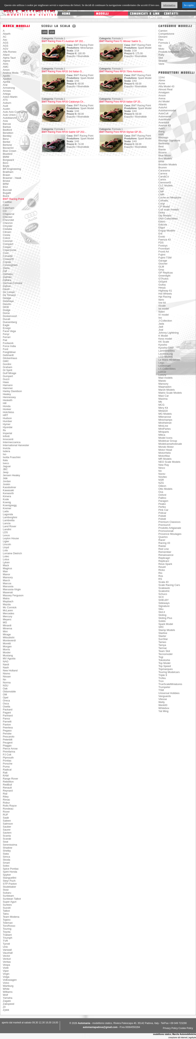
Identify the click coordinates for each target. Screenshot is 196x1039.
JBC (5, 469)
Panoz (6, 718)
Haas (6, 382)
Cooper (7, 246)
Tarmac (162, 648)
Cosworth (8, 259)
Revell (162, 566)
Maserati (8, 592)
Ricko (161, 569)
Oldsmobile (9, 691)
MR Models (165, 458)
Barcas (7, 123)
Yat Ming (163, 711)
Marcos (7, 583)
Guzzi (6, 379)
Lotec (6, 556)
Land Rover (9, 526)
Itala (5, 460)
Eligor (161, 227)
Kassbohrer (9, 487)
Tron (161, 681)
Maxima (163, 398)
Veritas (7, 961)
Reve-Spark (165, 563)
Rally (161, 54)
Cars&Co (163, 176)
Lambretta (9, 520)
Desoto (7, 304)
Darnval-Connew (12, 283)
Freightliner (9, 352)
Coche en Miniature (169, 197)
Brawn (6, 174)
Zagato (7, 1000)
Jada (161, 323)
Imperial (7, 433)
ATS (5, 99)
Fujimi (161, 254)
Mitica (161, 434)
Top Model (164, 663)
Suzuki (7, 907)
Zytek (6, 1009)
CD (5, 210)
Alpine (6, 60)
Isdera (6, 451)
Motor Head (165, 449)
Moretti (7, 643)
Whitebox (163, 708)
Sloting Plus (165, 618)
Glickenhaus (10, 358)
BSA (5, 186)
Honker (7, 409)
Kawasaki (8, 490)
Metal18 (163, 410)
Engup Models (166, 230)
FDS (161, 242)
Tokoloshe (164, 660)
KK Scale (163, 341)
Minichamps (165, 419)
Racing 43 (164, 542)
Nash (6, 667)
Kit (159, 45)
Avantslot (163, 122)
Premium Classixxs (169, 521)
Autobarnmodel (167, 110)
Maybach (8, 601)
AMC (6, 66)
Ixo (160, 317)
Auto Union (9, 114)
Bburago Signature (169, 140)
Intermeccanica (11, 442)
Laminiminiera (166, 350)
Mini (5, 631)
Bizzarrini (8, 147)
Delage (7, 298)
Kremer (7, 508)
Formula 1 (164, 42)
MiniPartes (164, 428)
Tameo (162, 642)
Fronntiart (164, 248)
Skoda (6, 859)
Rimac (6, 799)
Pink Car (163, 509)
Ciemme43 (164, 182)
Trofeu (162, 678)
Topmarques (165, 669)
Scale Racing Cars (169, 584)
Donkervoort (10, 316)
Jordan (7, 481)
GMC (6, 361)
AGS (5, 42)
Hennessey (9, 397)
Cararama (164, 170)
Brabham (8, 171)
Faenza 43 (164, 239)
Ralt (5, 772)
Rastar (162, 545)
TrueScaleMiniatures (170, 684)
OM (5, 694)
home (66, 13)
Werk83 (162, 705)
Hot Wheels (165, 293)
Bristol (6, 180)
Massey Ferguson (13, 595)
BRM (6, 183)
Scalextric (164, 590)
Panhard (8, 715)
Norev (161, 473)
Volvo (6, 982)
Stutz (6, 889)
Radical (7, 769)
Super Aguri (9, 901)
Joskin (6, 484)
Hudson (7, 418)
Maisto (162, 380)
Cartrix (162, 179)
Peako (162, 503)
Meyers (7, 619)
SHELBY (163, 599)
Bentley (7, 135)
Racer (161, 539)
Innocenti (8, 439)
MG (5, 622)
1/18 (52, 32)
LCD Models (165, 356)
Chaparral (8, 213)
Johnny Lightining (168, 332)
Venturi (7, 958)
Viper (6, 970)
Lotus (6, 559)
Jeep (5, 472)
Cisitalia (7, 228)
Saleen (7, 820)
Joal (160, 329)
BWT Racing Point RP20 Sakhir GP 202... (64, 132)
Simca (6, 856)
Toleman (8, 922)
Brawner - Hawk (12, 177)
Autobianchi (9, 117)
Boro (5, 162)
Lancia (6, 523)
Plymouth (8, 757)
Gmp (161, 269)
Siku (160, 609)
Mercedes (8, 613)
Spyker (7, 874)
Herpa (161, 287)
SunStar (163, 639)
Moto (161, 48)
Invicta (6, 448)
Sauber (7, 826)
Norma (7, 682)
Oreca (6, 700)
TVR (5, 940)
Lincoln (7, 544)
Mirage (7, 634)
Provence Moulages (169, 533)
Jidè (5, 478)
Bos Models (165, 158)
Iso (4, 454)
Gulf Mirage (9, 373)
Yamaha (7, 997)
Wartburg (8, 985)
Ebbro (161, 221)
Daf (5, 271)
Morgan (7, 646)
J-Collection (165, 320)
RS (160, 578)
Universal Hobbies (169, 693)
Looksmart (164, 365)
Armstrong (9, 87)
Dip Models (164, 215)
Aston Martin (10, 96)
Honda (6, 406)
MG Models (165, 413)
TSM (161, 690)
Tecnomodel (165, 654)
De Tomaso (9, 295)
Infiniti (6, 436)
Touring (7, 928)
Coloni (6, 237)
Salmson (8, 823)
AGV (5, 48)
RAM (6, 775)
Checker (7, 216)
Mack (6, 565)
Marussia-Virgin (12, 589)
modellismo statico (32, 14)
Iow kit (162, 302)
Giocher (163, 263)
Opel (5, 697)
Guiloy (162, 284)
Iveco (6, 463)
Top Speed (164, 666)
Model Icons (165, 437)
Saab (6, 817)
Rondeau (8, 808)
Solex (6, 865)
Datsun (7, 286)
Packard (7, 709)
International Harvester (16, 445)
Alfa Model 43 (166, 86)
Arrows (7, 90)
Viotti (6, 967)
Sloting (162, 615)
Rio (160, 572)
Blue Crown (9, 150)
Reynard (8, 790)
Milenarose (164, 416)
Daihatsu (8, 274)
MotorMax (164, 455)
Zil (4, 1006)
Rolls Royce (10, 805)
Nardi (6, 664)
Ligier (6, 541)
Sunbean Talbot (12, 898)
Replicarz (163, 560)
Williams (7, 991)
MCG (161, 404)
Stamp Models (166, 630)
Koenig (7, 502)
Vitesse (162, 699)
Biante (162, 149)
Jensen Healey (11, 475)
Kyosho (162, 344)
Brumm (162, 167)
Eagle (6, 325)
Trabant (7, 934)
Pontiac (7, 760)
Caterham (8, 207)
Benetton (8, 132)
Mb (160, 401)
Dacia (6, 268)
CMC (161, 188)
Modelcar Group (167, 440)
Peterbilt (7, 739)
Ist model (163, 308)
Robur (6, 802)
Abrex (161, 80)
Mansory (8, 577)
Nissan (7, 676)
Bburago (163, 137)
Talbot (6, 910)
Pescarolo (8, 736)
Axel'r (161, 128)
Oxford (162, 494)
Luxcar (162, 371)
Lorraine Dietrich (12, 553)
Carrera (162, 173)
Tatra (6, 913)
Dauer (6, 289)
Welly (161, 702)
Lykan (6, 562)
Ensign (7, 328)
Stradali (162, 60)
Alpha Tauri (9, 57)
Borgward (8, 159)
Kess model (165, 338)
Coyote (7, 262)
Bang (161, 131)
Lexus (6, 535)
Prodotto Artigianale (169, 527)
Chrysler (7, 225)
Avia (5, 120)
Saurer (7, 829)
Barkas (7, 126)
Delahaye (8, 301)
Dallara (7, 280)
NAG (5, 661)
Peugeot (7, 742)
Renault (7, 787)
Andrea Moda (10, 72)
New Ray (163, 464)
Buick (6, 195)
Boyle (6, 165)
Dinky (161, 212)
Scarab (7, 838)
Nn (4, 679)
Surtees (7, 904)
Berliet (6, 141)
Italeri (161, 311)
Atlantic (162, 104)
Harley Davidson (12, 391)
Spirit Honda (10, 871)
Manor (6, 574)
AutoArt (162, 107)
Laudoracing (165, 353)
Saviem (7, 832)
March (6, 580)
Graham (7, 367)
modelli (102, 13)
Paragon (163, 500)
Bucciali (7, 189)
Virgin (6, 973)
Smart (6, 862)
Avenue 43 (164, 125)
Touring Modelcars (169, 672)
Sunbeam (8, 895)
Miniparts (163, 431)
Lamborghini (10, 517)
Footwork (8, 343)
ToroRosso (9, 925)
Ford (5, 349)
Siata (6, 853)
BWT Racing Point (13, 198)
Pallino (162, 497)
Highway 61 (165, 290)
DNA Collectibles (168, 218)
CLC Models (165, 185)
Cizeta (6, 234)
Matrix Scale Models (170, 392)
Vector (6, 955)
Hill (4, 403)
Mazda (7, 604)
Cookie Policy (185, 1028)
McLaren (8, 610)
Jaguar (7, 466)
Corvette (8, 255)
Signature (164, 606)
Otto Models (165, 488)
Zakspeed (8, 1003)
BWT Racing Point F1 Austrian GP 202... (63, 41)
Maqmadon (164, 386)
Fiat (5, 340)
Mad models (165, 377)
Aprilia (6, 81)
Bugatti (7, 192)
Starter (162, 636)
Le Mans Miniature (169, 359)
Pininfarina (9, 751)
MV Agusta (9, 658)
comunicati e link (145, 13)
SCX (161, 596)
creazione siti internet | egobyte (182, 1037)
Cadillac (7, 201)
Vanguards (164, 696)
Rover (6, 811)
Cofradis (163, 200)
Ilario (161, 299)
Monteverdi (9, 640)
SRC (161, 627)
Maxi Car (163, 395)
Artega (6, 93)
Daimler (7, 277)
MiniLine (163, 425)
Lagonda (8, 514)
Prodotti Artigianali (168, 51)
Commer (8, 240)
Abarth (6, 33)
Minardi (7, 625)
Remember (164, 551)
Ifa (4, 430)
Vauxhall (8, 952)
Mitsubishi (8, 637)
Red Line (163, 548)
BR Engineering (12, 168)
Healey (7, 394)
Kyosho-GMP (166, 347)
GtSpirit (162, 281)
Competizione (166, 33)
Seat (5, 841)
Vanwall (7, 949)
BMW (6, 156)
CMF (161, 191)
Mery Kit (163, 407)
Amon (6, 69)
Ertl (160, 233)
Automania (164, 116)
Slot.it (161, 612)
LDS (5, 532)
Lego (161, 362)
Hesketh (7, 400)
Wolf (5, 994)
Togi (160, 657)
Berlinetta (163, 143)
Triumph (7, 937)
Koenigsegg (10, 505)
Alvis (5, 63)
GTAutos (163, 278)
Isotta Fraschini (11, 457)
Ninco (161, 467)
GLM (161, 266)
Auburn (7, 102)
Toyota (6, 931)
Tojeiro (6, 919)
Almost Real (165, 89)
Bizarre (162, 152)
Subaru (7, 892)
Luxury (162, 374)
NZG (161, 482)
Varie (161, 63)
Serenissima (10, 844)
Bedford (7, 129)
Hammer (8, 388)
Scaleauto (164, 587)
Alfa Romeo (9, 51)
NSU (5, 685)
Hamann (8, 385)
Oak (5, 688)
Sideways (164, 602)
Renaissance (165, 554)
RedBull (7, 784)
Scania (7, 835)
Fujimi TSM (164, 257)
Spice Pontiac (11, 868)
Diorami (162, 36)
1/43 (44, 32)
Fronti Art (163, 251)
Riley (6, 796)
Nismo (6, 673)
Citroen (7, 231)
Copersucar (9, 249)
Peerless (8, 727)
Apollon (7, 78)
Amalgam (163, 92)
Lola (5, 550)
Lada (6, 511)
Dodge (6, 310)
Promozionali (165, 530)
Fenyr (6, 334)
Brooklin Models (167, 164)
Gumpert (8, 376)
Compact (8, 243)
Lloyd (6, 547)
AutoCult (163, 113)
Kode (6, 499)
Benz (6, 138)
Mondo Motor (166, 446)
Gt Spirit (7, 370)
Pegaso (7, 730)
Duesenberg (10, 322)
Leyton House (11, 538)
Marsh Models (166, 389)
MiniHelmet (164, 422)
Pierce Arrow (10, 748)
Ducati (6, 319)
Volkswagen (10, 979)
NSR (161, 479)
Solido (162, 621)
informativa (169, 5)
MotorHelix (164, 452)
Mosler (7, 652)
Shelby (7, 850)
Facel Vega (9, 331)
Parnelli (7, 721)
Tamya (162, 645)
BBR (161, 134)
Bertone (7, 144)
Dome (6, 313)
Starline (162, 633)
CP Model (164, 206)
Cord (5, 252)
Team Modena (11, 916)
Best (161, 146)
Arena (161, 98)
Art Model (164, 101)
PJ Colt (7, 754)
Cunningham (10, 265)
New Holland (10, 670)
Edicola (162, 224)
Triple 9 (162, 675)
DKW (6, 307)
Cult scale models (168, 209)
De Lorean (9, 292)
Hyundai (7, 427)
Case (6, 204)
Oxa (160, 491)
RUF (5, 814)
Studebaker (9, 886)
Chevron (8, 222)
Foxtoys (163, 245)
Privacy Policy (170, 1028)
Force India (9, 346)
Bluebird (7, 153)
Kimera (7, 496)
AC (4, 36)
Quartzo (163, 536)
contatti (171, 13)
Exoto (161, 236)
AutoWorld (164, 119)
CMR (161, 194)
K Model (163, 335)
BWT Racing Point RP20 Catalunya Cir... (63, 101)
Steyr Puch (9, 880)
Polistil (162, 515)
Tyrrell (6, 943)
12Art (161, 77)
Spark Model (165, 624)
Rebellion (8, 781)
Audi (5, 105)
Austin (6, 108)
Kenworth (8, 493)
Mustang (8, 655)
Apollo (6, 75)
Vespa (6, 964)
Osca (6, 703)
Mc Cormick (10, 607)
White (6, 988)
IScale (162, 305)
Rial (5, 793)
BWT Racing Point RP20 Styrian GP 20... (121, 132)
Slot (160, 57)
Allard (6, 54)
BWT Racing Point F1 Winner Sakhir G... (121, 41)
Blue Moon (164, 155)
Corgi (161, 203)
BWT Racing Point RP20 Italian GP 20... (120, 101)
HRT (5, 415)
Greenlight (164, 275)
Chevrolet (8, 219)
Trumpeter (164, 687)
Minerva (7, 628)
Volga (6, 976)
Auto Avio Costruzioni (15, 111)
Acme (161, 83)
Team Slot (164, 651)
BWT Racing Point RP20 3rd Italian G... (63, 71)
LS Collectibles (167, 368)
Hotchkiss (8, 412)
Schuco (162, 593)
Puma (6, 766)
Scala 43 (163, 581)
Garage (162, 260)
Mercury (7, 616)
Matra (6, 598)
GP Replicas (165, 272)
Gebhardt (8, 355)
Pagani (7, 712)
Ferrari (6, 337)
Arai (5, 84)
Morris (6, 649)
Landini (7, 529)
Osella (6, 706)
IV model (163, 314)
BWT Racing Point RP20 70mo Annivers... (121, 71)
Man (5, 571)
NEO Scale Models (169, 461)
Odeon (162, 485)
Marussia (8, 586)
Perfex (162, 506)
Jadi (160, 326)
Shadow (7, 847)
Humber (7, 421)
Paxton (7, 724)
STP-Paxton (10, 883)
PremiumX (164, 524)
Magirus (7, 568)
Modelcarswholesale (170, 443)
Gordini (7, 364)
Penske (7, 733)
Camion (162, 30)
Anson (162, 95)
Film (160, 39)
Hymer (6, 424)
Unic (5, 946)
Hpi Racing (164, 296)
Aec (5, 39)
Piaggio (7, 745)
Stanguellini (9, 877)
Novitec (162, 476)
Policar (162, 512)
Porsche (7, 763)
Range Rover (10, 778)
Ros (160, 575)
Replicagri (164, 557)
